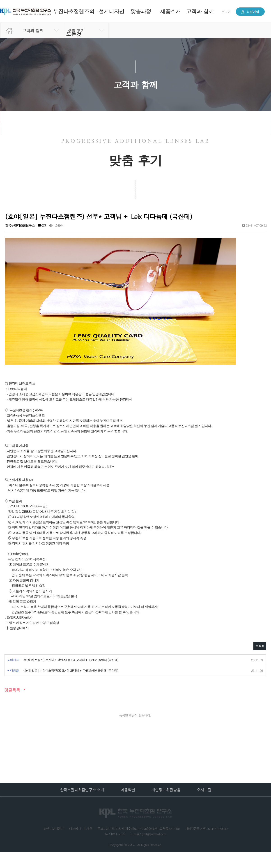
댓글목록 (12, 690)
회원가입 (250, 11)
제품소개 (170, 11)
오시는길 (204, 789)
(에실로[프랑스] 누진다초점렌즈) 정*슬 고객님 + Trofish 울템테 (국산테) (70, 660)
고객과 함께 (200, 11)
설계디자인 (111, 11)
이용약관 (128, 789)
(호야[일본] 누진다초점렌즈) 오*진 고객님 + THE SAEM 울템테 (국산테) (70, 670)
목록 (260, 646)
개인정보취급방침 (166, 789)
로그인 (226, 11)
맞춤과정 (141, 11)
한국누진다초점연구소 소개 (82, 789)
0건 (42, 225)
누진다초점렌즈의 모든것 (73, 22)
